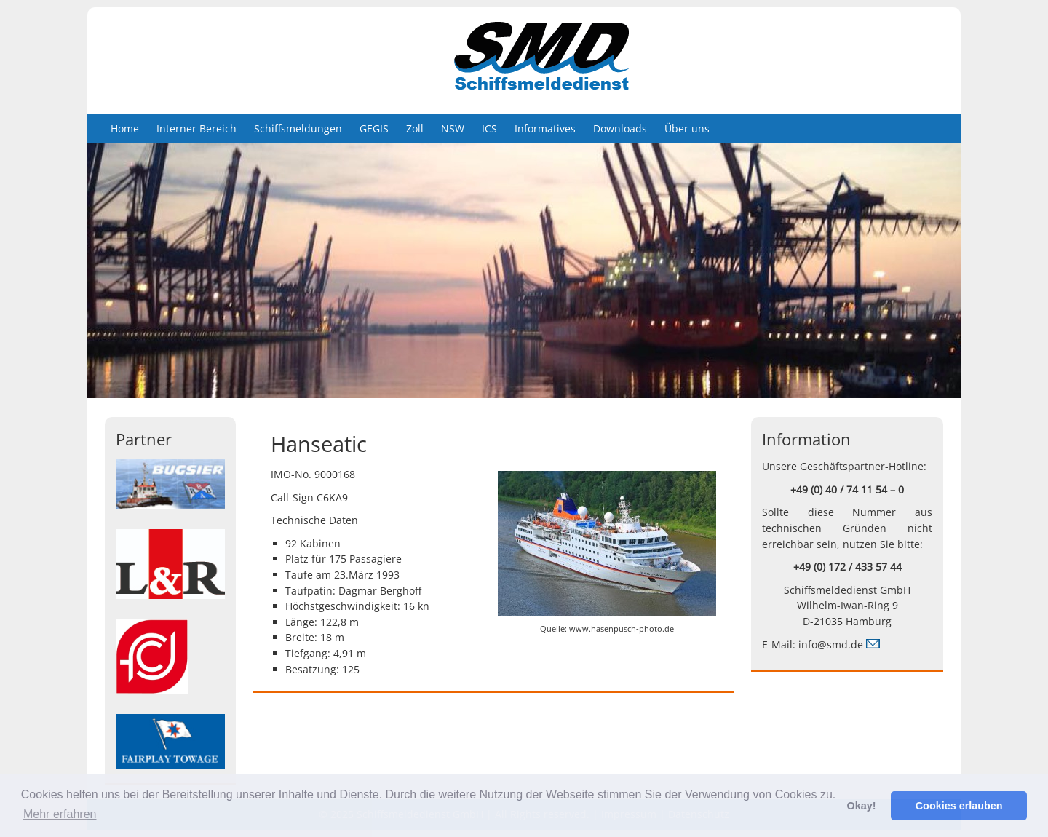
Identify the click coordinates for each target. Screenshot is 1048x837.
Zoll (415, 128)
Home (125, 128)
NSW (452, 128)
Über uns (687, 128)
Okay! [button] (861, 806)
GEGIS (374, 128)
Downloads (620, 128)
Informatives (545, 128)
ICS (489, 128)
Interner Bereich (196, 128)
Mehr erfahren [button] (60, 814)
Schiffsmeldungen (298, 128)
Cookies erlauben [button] (959, 806)
